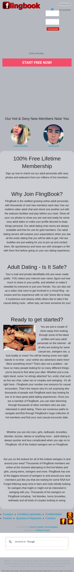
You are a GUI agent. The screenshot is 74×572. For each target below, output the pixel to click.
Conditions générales (29, 514)
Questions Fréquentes (28, 518)
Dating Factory (43, 530)
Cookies (7, 518)
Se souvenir (52, 9)
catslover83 (53, 146)
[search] (36, 542)
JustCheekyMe (20, 146)
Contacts (51, 518)
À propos (8, 514)
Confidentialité (53, 514)
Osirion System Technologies (44, 527)
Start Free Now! (37, 63)
